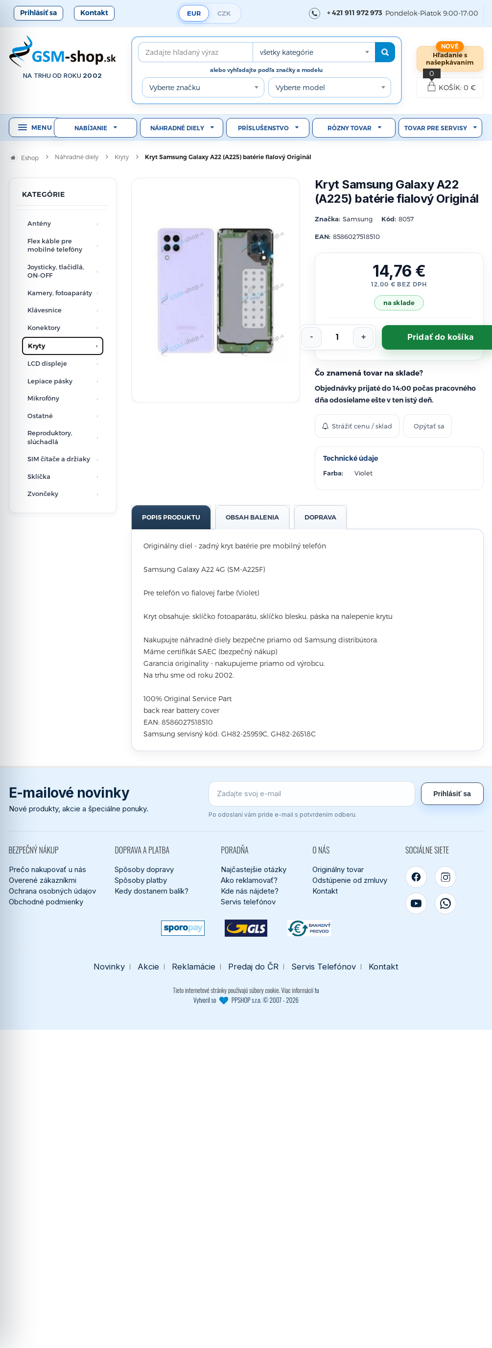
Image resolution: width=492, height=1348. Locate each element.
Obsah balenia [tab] (252, 517)
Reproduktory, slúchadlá (49, 437)
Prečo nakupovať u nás (47, 869)
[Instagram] (445, 877)
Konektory (43, 327)
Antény (39, 223)
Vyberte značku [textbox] (174, 87)
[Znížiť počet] (311, 337)
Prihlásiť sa (38, 12)
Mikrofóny (43, 398)
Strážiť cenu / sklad (357, 426)
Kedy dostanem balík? (151, 891)
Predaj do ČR (253, 967)
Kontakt (94, 12)
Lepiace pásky (49, 381)
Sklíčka (38, 476)
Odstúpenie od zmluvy (349, 880)
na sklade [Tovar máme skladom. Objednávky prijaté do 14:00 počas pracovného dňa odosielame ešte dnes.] (399, 303)
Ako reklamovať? (249, 880)
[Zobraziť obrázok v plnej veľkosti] (215, 290)
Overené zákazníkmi (42, 880)
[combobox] (314, 52)
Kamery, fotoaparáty (59, 293)
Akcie (148, 967)
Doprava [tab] (320, 517)
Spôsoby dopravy (144, 869)
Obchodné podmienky (46, 901)
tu (317, 990)
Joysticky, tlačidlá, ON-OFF (55, 271)
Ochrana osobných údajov (52, 891)
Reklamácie (193, 967)
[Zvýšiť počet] (363, 337)
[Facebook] (416, 877)
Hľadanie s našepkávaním (450, 58)
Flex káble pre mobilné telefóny (54, 245)
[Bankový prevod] (309, 928)
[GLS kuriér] (246, 928)
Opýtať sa (429, 426)
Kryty (36, 346)
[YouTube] (416, 903)
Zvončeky (42, 493)
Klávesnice (44, 310)
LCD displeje (47, 363)
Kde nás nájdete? (250, 891)
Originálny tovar (338, 869)
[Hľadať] (385, 52)
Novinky (109, 967)
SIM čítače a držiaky (58, 459)
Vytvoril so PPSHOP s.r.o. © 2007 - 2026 (246, 1000)
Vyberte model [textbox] (300, 87)
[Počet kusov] (337, 337)
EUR (194, 13)
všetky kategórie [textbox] (286, 52)
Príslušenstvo (263, 128)
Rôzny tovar (350, 128)
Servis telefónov (248, 901)
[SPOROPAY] (183, 928)
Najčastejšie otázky (253, 869)
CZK (224, 13)
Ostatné (40, 416)
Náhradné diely (177, 128)
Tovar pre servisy (435, 128)
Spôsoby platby (141, 880)
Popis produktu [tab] (171, 517)
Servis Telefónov (323, 967)
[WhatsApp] (445, 903)
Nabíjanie (90, 128)
